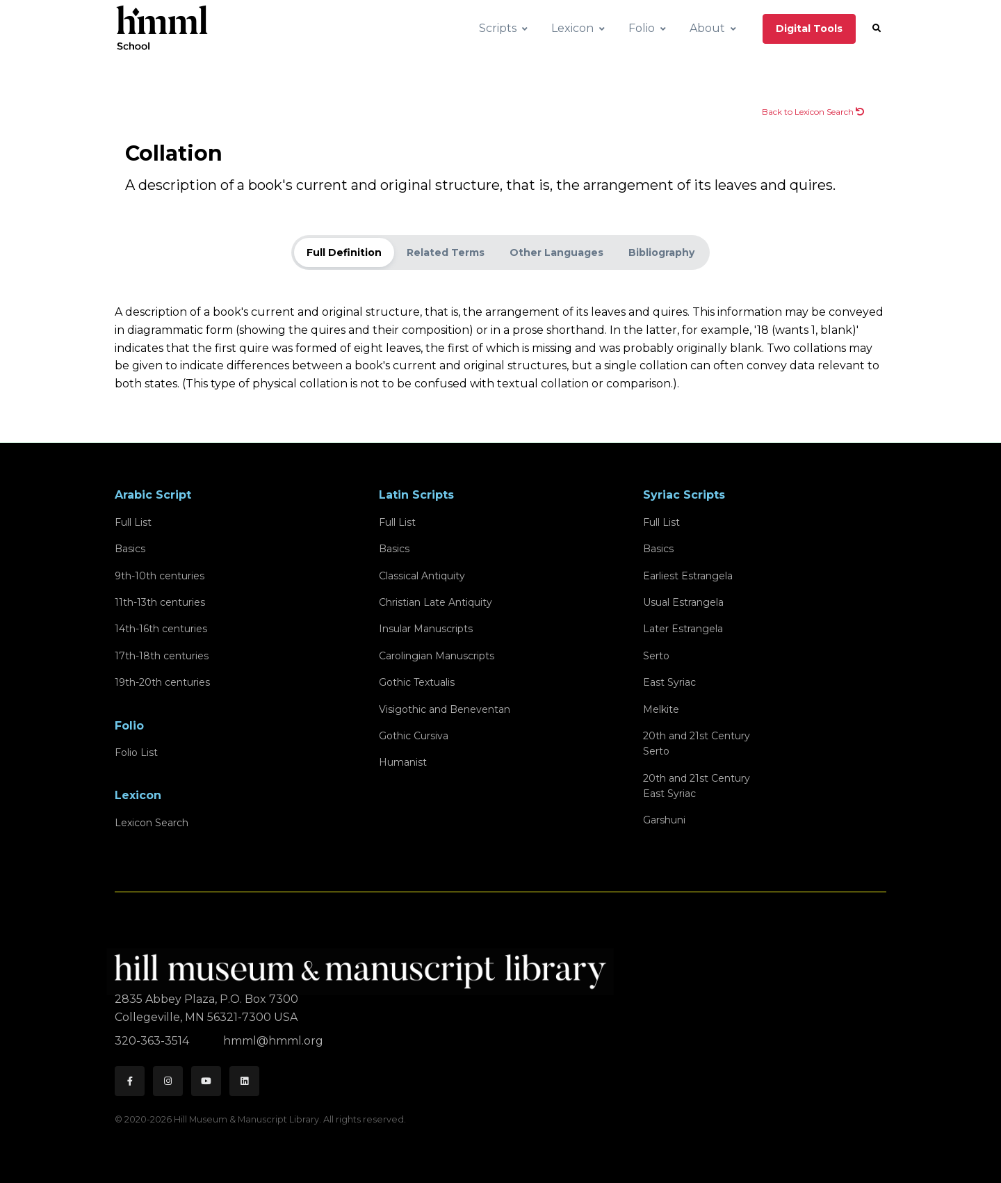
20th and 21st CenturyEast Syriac (696, 786)
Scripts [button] (497, 28)
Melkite (661, 709)
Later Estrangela (683, 628)
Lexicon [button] (572, 28)
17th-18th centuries (162, 656)
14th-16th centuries (161, 628)
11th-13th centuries (160, 602)
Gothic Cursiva (413, 736)
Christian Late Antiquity (435, 602)
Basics (130, 548)
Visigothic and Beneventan (444, 709)
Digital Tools (809, 28)
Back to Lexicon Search (813, 111)
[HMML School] (162, 28)
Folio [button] (641, 28)
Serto (656, 656)
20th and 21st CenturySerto (696, 743)
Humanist (403, 762)
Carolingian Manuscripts (436, 656)
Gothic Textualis (417, 682)
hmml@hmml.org (273, 1040)
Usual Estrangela (683, 602)
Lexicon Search (151, 822)
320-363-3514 (153, 1040)
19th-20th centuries (162, 682)
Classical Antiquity (422, 576)
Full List (133, 522)
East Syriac (669, 682)
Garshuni (664, 820)
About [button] (707, 28)
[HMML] (364, 965)
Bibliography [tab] (661, 252)
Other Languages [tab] (556, 252)
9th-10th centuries (159, 576)
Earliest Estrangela (688, 576)
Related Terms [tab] (446, 252)
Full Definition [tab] (344, 252)
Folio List (136, 752)
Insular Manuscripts (426, 628)
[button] (876, 28)
